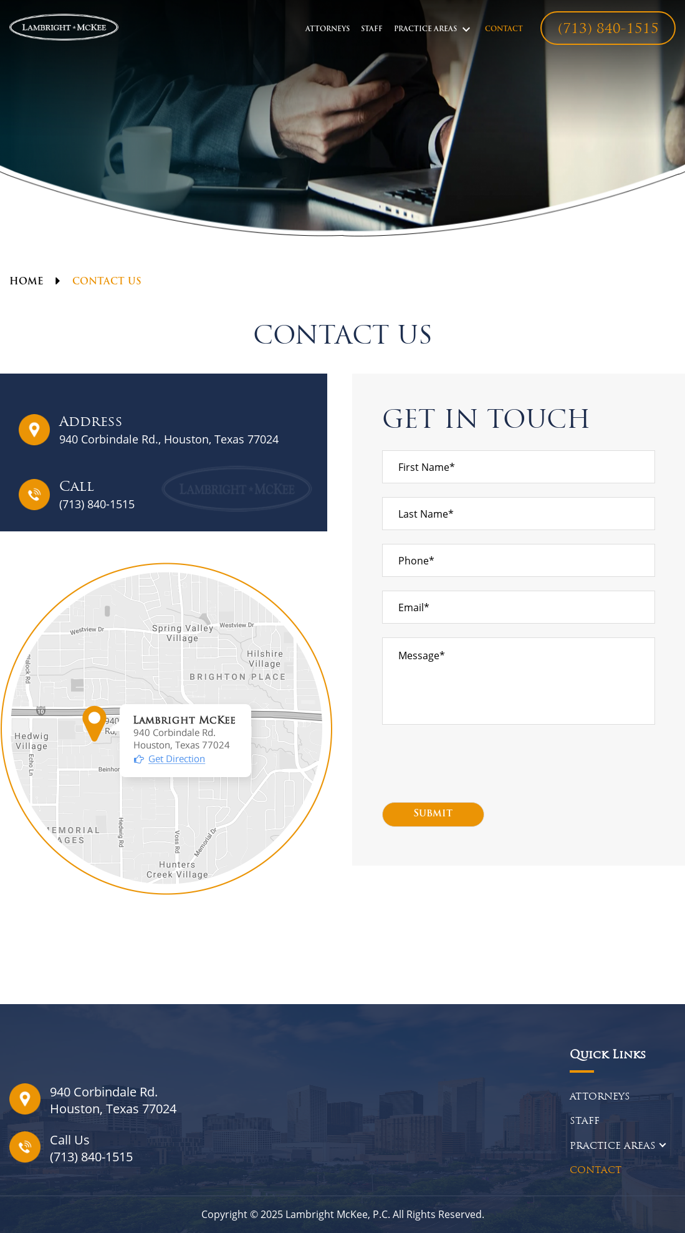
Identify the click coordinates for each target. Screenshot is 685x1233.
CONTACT (504, 29)
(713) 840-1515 (608, 29)
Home (26, 282)
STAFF (372, 29)
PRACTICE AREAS (425, 29)
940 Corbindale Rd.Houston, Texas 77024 (113, 1100)
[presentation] (477, 763)
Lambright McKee (326, 1214)
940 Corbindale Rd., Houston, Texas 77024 (169, 439)
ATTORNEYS (327, 29)
